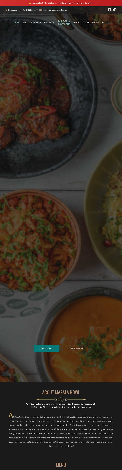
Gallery (95, 22)
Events (76, 22)
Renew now (66, 3)
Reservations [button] (49, 22)
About (17, 22)
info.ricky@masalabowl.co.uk (55, 10)
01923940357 (31, 10)
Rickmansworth (14, 10)
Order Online (35, 22)
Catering (85, 22)
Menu (25, 22)
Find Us (105, 22)
